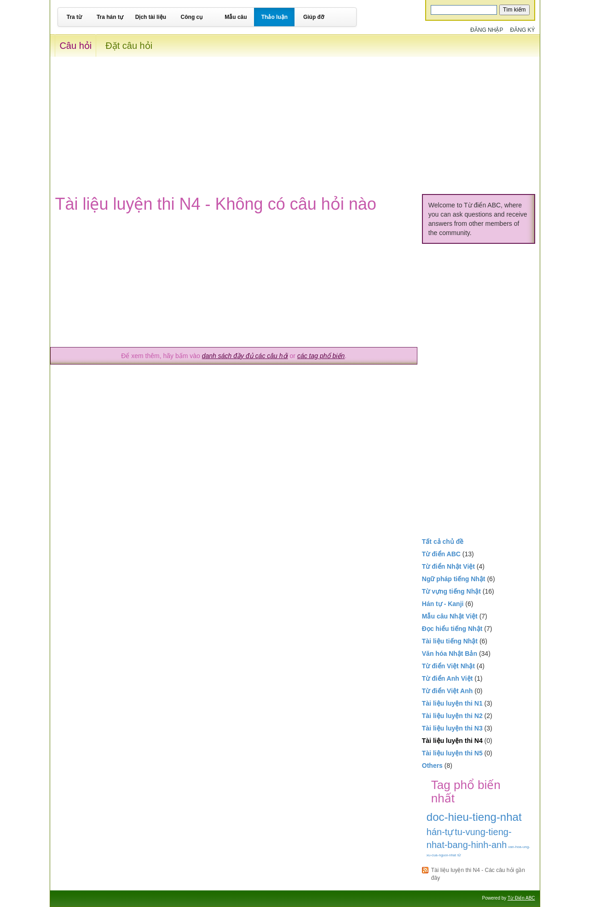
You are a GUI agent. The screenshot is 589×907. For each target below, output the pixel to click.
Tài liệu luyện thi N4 (452, 740)
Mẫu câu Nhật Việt (450, 616)
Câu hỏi (75, 46)
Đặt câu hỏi (128, 46)
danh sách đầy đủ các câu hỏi (245, 355)
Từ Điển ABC (521, 898)
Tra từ (74, 17)
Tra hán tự (110, 17)
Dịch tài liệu (150, 17)
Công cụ (192, 17)
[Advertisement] (295, 121)
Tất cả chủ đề (443, 541)
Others (432, 765)
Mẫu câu (236, 17)
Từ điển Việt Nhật (448, 666)
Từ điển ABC (441, 554)
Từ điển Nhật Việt (448, 566)
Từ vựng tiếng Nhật (451, 591)
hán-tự (440, 832)
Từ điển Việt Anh (447, 691)
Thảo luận (274, 17)
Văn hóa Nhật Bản (449, 653)
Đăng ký (522, 30)
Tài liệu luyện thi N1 (452, 703)
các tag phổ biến (321, 355)
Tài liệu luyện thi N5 (452, 753)
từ (459, 855)
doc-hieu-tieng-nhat (474, 817)
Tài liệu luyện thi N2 (452, 715)
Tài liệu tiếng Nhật (450, 641)
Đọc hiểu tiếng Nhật (452, 628)
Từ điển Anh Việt (447, 678)
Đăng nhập (486, 30)
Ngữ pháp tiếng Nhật (453, 579)
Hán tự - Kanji (443, 603)
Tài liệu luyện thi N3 (452, 728)
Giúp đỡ (313, 17)
